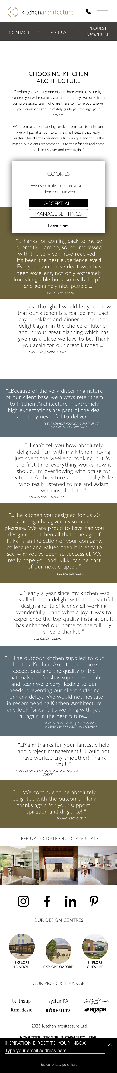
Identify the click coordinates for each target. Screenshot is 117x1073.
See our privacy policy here (59, 1064)
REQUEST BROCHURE (97, 31)
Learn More (58, 225)
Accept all (58, 203)
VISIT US (58, 32)
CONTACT (19, 32)
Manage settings (58, 213)
